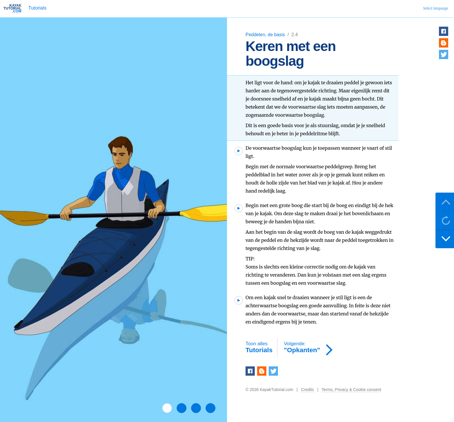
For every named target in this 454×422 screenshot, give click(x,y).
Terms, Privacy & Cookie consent (351, 389)
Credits (307, 389)
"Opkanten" (302, 347)
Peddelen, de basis (266, 34)
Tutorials (37, 8)
